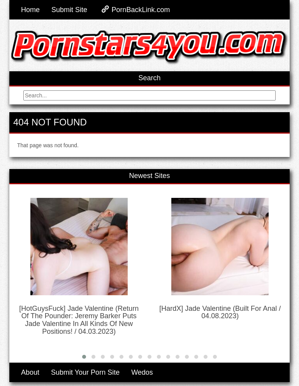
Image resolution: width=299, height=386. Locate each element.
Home (30, 10)
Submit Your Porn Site (85, 372)
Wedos (142, 372)
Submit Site (69, 10)
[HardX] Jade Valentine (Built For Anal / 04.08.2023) (220, 312)
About (30, 372)
